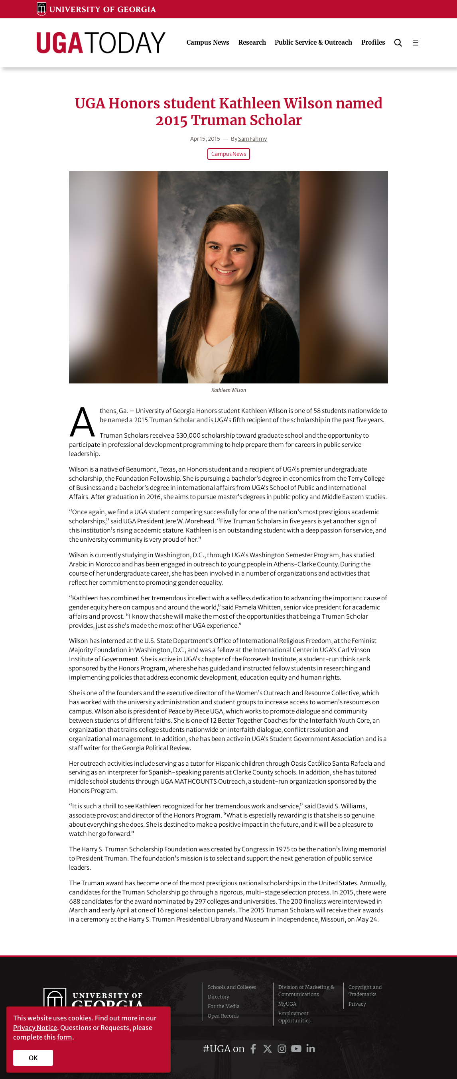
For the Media (224, 1006)
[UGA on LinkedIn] (311, 1049)
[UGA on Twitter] (269, 1049)
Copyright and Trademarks (365, 990)
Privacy (357, 1004)
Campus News (228, 154)
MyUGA (287, 1004)
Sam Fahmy (252, 139)
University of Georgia (103, 1004)
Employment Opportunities (294, 1017)
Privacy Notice (35, 1028)
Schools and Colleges (232, 987)
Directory (218, 997)
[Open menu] (415, 42)
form (64, 1037)
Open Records (223, 1016)
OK (33, 1058)
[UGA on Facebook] (254, 1049)
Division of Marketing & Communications (306, 990)
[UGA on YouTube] (297, 1049)
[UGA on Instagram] (283, 1049)
